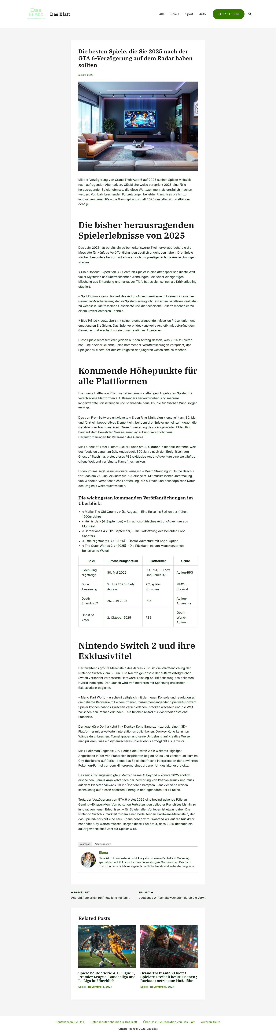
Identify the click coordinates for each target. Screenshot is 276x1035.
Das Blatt (60, 14)
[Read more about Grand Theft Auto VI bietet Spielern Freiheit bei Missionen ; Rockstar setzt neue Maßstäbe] (169, 947)
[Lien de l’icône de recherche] (250, 14)
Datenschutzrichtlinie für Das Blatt (114, 1022)
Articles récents (102, 844)
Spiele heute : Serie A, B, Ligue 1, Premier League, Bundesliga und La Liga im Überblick (106, 977)
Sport (189, 14)
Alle (161, 14)
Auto (202, 14)
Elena (103, 853)
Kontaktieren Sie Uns (72, 1022)
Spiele (175, 14)
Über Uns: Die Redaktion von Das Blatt (168, 1022)
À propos (85, 844)
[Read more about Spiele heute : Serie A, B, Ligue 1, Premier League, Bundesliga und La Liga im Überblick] (107, 947)
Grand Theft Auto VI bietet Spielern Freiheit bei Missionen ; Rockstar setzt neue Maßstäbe (164, 979)
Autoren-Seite (209, 1022)
